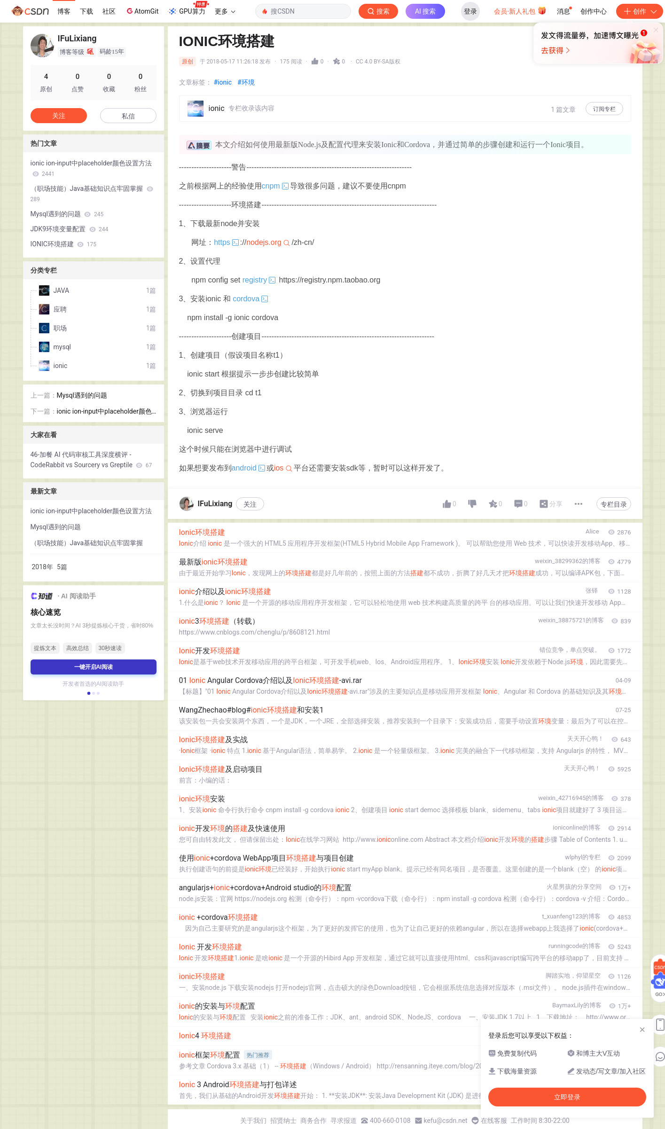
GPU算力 (188, 8)
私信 (128, 116)
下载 (86, 11)
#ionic (223, 82)
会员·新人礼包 (520, 10)
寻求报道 (343, 1120)
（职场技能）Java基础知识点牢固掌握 (92, 194)
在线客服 (494, 1120)
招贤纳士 (283, 1120)
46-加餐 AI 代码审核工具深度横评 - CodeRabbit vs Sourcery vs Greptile (91, 460)
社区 (109, 11)
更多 (225, 11)
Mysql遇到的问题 (67, 214)
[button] (88, 693)
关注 (250, 504)
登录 (470, 11)
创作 (639, 11)
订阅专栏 (604, 109)
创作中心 (593, 11)
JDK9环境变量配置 (70, 229)
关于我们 (253, 1120)
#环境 (246, 82)
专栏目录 (614, 504)
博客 (63, 11)
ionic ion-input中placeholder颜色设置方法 (91, 168)
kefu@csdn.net (446, 1120)
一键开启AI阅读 (93, 667)
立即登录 (401, 89)
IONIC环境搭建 (64, 244)
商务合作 (313, 1120)
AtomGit (141, 11)
